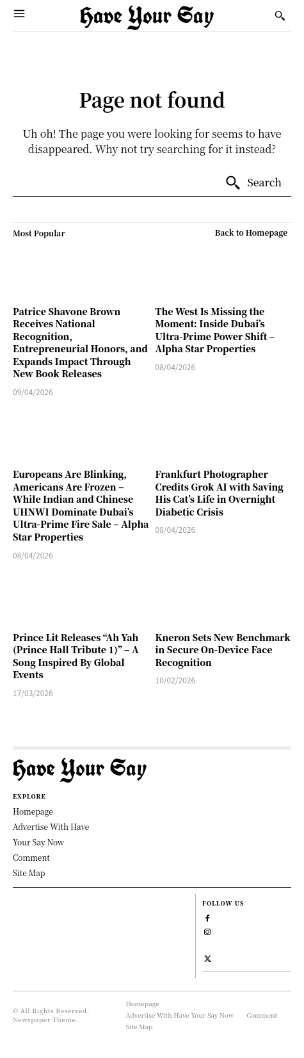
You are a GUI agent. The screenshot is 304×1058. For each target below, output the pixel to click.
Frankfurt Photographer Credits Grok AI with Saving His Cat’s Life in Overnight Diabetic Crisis (220, 493)
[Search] (253, 183)
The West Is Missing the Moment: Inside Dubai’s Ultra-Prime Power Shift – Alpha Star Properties (215, 330)
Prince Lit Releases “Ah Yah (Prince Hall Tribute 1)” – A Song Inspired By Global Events (76, 656)
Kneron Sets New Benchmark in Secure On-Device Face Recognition (223, 650)
